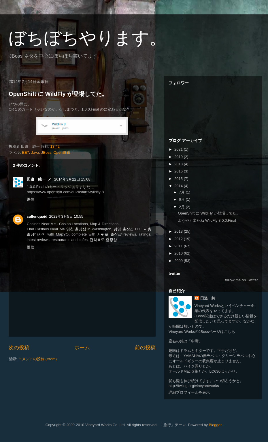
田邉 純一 (36, 179)
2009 (179, 261)
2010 (179, 253)
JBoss (46, 152)
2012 (179, 239)
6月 (182, 199)
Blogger (215, 425)
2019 (179, 157)
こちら (229, 331)
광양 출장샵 (124, 229)
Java (35, 152)
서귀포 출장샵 (109, 234)
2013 (179, 231)
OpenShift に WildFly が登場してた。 (58, 94)
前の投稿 (145, 347)
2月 (182, 207)
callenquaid (37, 216)
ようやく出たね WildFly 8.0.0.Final (207, 220)
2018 (179, 164)
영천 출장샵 (76, 229)
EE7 (25, 152)
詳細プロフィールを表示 (189, 392)
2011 (179, 246)
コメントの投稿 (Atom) (37, 359)
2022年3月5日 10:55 (66, 216)
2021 (179, 149)
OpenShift (61, 152)
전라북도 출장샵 (103, 240)
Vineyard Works (208, 305)
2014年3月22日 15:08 (72, 179)
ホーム (82, 347)
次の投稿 (19, 347)
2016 (179, 171)
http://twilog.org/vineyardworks (194, 386)
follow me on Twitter (241, 280)
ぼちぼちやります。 (88, 38)
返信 (30, 199)
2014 (179, 186)
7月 (182, 192)
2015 (179, 179)
